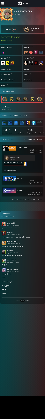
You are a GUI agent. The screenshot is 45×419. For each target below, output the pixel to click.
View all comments (8, 217)
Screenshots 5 (11, 170)
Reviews (40, 200)
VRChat (19, 178)
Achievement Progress (11, 162)
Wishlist (33, 200)
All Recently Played (22, 200)
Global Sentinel (15, 157)
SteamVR (20, 190)
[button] (10, 29)
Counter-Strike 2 (22, 148)
